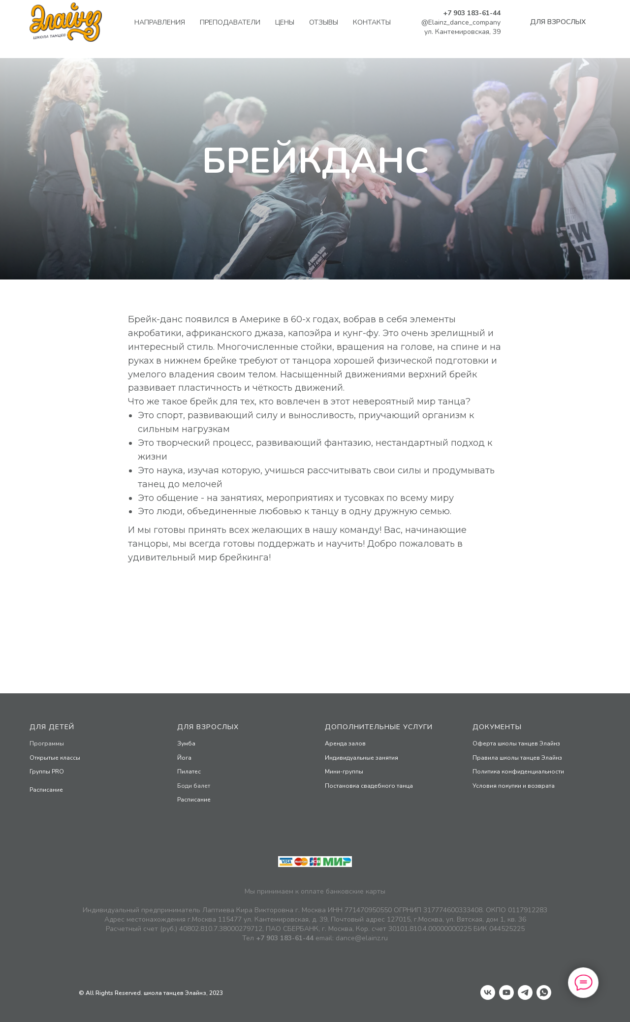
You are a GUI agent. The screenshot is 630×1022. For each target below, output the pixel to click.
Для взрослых (208, 727)
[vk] (487, 992)
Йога (184, 758)
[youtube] (506, 992)
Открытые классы (55, 758)
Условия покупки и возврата (513, 786)
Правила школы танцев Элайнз (517, 758)
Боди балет (193, 786)
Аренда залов (345, 743)
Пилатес (189, 771)
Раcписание (46, 790)
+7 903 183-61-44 (472, 13)
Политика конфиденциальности (518, 771)
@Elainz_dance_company (461, 22)
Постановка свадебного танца (369, 786)
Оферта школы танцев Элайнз (516, 743)
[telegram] (525, 992)
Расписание (194, 800)
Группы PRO (47, 771)
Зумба (186, 743)
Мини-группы (344, 771)
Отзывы (323, 22)
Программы (47, 743)
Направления (159, 22)
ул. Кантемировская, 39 (462, 31)
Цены (284, 22)
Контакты (372, 22)
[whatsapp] (543, 992)
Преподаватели (230, 22)
